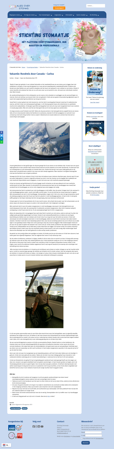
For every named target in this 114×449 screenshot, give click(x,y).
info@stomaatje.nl (62, 433)
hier (49, 396)
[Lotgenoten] (62, 15)
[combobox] (95, 6)
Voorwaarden (99, 438)
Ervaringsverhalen (15, 408)
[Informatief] (73, 15)
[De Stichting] (98, 15)
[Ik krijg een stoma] (36, 15)
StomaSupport (59, 8)
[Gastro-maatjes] (86, 15)
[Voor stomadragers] (51, 15)
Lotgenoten (57, 15)
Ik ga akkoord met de (92, 438)
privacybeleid (76, 436)
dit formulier (95, 195)
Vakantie (24, 408)
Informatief (68, 15)
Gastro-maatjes (81, 15)
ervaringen (94, 116)
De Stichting (93, 15)
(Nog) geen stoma (14, 15)
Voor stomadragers (44, 15)
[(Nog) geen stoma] (21, 15)
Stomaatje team (92, 151)
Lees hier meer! (94, 102)
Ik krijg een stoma (29, 15)
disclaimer (67, 436)
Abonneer (86, 443)
